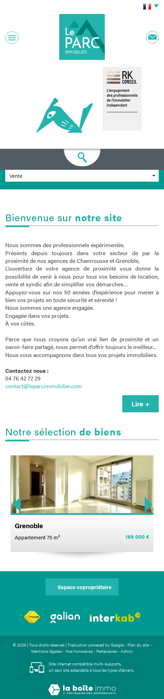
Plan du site (138, 645)
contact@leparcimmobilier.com (43, 386)
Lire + (140, 403)
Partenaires (106, 651)
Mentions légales (46, 651)
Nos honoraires (79, 651)
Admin (127, 651)
